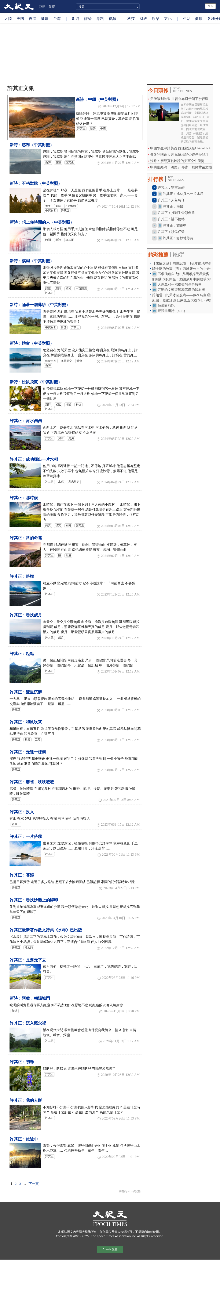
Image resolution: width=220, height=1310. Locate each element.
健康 (199, 18)
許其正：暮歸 (22, 875)
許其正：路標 (22, 576)
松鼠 (58, 404)
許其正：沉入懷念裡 (28, 1023)
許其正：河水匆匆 (26, 421)
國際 (44, 18)
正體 (42, 6)
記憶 (48, 288)
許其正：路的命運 (26, 538)
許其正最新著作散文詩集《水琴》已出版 (46, 930)
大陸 (8, 18)
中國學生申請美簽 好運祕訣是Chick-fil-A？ (182, 148)
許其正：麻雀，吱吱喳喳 (32, 782)
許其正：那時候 (24, 498)
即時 (76, 18)
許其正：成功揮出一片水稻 (34, 459)
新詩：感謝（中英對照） (32, 145)
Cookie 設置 (110, 1249)
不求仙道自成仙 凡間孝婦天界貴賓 (183, 274)
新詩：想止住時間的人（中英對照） (42, 222)
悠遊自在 (50, 360)
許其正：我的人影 (26, 1100)
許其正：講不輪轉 (171, 219)
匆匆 (71, 438)
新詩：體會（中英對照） (32, 343)
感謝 (58, 162)
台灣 (57, 18)
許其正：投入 (22, 812)
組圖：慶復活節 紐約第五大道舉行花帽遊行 (184, 300)
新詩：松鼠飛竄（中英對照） (36, 382)
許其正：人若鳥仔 (171, 200)
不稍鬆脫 (71, 206)
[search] (108, 6)
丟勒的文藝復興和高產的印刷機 (181, 290)
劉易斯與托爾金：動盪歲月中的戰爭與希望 (184, 279)
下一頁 (34, 1184)
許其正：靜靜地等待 (178, 238)
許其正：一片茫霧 (26, 836)
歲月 (61, 637)
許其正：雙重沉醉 (26, 692)
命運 (68, 555)
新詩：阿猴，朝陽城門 (30, 998)
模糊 (68, 288)
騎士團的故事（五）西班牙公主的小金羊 (182, 268)
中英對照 (50, 210)
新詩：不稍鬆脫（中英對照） (36, 183)
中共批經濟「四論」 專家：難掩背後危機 (181, 167)
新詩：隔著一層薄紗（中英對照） (40, 305)
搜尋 (136, 6)
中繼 (103, 128)
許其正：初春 (22, 1062)
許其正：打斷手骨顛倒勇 (176, 213)
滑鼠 (68, 404)
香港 (32, 18)
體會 (79, 360)
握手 (48, 206)
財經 (143, 18)
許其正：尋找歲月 (26, 615)
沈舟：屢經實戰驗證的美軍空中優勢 (177, 161)
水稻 (61, 481)
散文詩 (29, 947)
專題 (100, 18)
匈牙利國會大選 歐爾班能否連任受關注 (179, 154)
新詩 (93, 128)
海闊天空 (66, 360)
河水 (61, 438)
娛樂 (156, 18)
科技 (131, 18)
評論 (88, 18)
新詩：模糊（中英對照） (32, 261)
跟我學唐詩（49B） (172, 311)
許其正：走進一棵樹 (28, 752)
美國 (20, 18)
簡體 (51, 6)
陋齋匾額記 (166, 305)
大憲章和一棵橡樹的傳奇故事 (180, 284)
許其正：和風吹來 (26, 722)
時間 (48, 239)
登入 (210, 5)
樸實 (58, 525)
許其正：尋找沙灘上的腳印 (34, 900)
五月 (37, 739)
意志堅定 (73, 481)
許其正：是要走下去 (28, 960)
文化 (168, 18)
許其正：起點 (22, 653)
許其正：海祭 (173, 206)
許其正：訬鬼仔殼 (171, 232)
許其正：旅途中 (24, 1139)
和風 (27, 739)
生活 (187, 18)
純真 (48, 525)
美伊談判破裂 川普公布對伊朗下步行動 (179, 99)
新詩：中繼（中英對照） (98, 99)
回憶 (68, 525)
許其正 (81, 128)
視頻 (112, 18)
